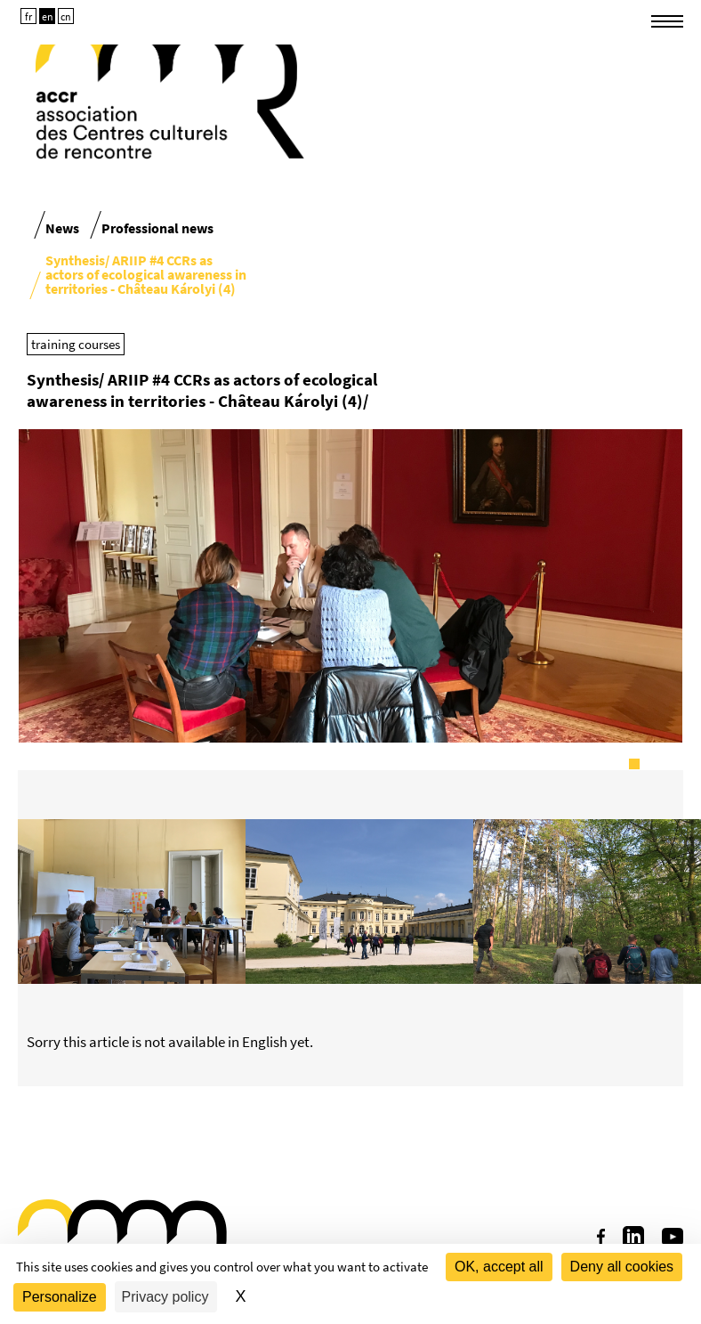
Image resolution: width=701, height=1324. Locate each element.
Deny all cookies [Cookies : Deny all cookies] (622, 1266)
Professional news (157, 228)
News (62, 228)
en (47, 16)
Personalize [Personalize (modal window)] (59, 1296)
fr (28, 16)
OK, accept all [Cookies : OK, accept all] (499, 1266)
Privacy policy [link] (165, 1296)
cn (65, 16)
